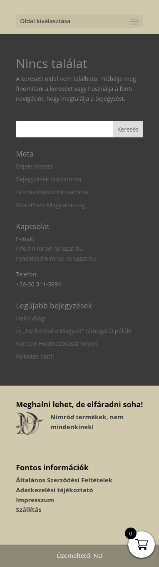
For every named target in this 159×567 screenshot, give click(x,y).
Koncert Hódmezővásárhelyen (56, 343)
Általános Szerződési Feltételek (64, 480)
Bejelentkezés (34, 166)
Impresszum (35, 500)
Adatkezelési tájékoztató (54, 490)
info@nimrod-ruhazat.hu (49, 248)
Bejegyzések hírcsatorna (48, 179)
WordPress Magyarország (50, 205)
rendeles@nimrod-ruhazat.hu (56, 258)
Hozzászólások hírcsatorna (52, 192)
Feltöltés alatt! (35, 356)
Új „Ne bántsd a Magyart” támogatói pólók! (73, 331)
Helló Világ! (31, 318)
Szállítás (28, 509)
